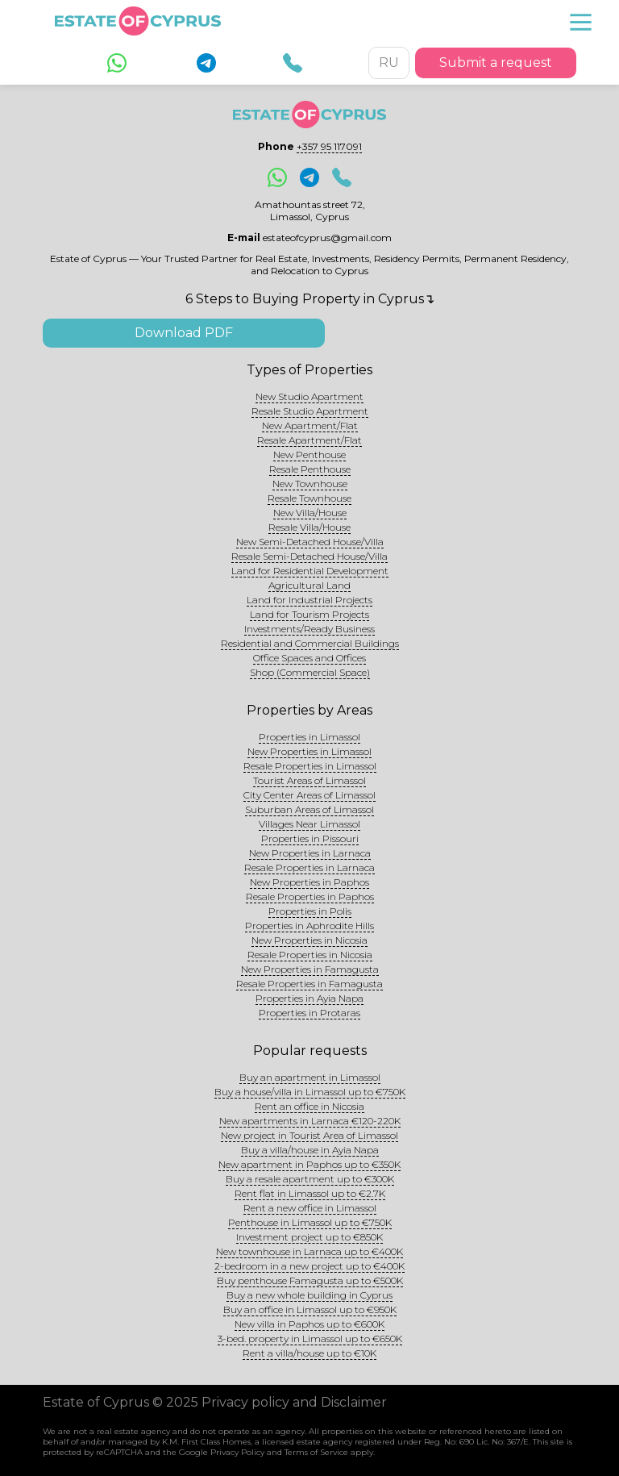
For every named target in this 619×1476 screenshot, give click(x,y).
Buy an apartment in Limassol (309, 1077)
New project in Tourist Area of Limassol (309, 1135)
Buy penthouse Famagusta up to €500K (310, 1280)
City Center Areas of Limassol (309, 795)
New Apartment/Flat (310, 425)
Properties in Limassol (309, 737)
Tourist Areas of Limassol (309, 780)
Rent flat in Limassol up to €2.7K (310, 1193)
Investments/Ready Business (309, 629)
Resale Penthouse (310, 469)
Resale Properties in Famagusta (309, 984)
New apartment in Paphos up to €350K (309, 1164)
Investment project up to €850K (309, 1237)
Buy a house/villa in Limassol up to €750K (309, 1092)
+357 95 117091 (329, 146)
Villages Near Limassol (309, 824)
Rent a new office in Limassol (309, 1208)
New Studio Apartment (309, 396)
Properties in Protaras (309, 1013)
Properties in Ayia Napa (309, 998)
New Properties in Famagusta (310, 969)
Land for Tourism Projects (309, 614)
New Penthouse (309, 454)
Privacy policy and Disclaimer (294, 1402)
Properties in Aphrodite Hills (309, 925)
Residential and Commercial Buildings (310, 643)
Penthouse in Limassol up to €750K (310, 1222)
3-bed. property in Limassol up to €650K (310, 1338)
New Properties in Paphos (309, 882)
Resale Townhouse (309, 498)
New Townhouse (309, 483)
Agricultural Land (309, 585)
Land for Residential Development (309, 571)
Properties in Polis (309, 911)
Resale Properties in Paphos (310, 896)
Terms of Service (316, 1452)
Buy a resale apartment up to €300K (310, 1179)
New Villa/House (310, 513)
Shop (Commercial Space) (310, 672)
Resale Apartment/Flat (309, 440)
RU (389, 62)
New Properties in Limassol (309, 751)
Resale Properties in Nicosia (309, 955)
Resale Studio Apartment (309, 411)
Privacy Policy (237, 1452)
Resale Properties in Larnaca (309, 867)
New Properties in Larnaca (310, 853)
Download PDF (184, 332)
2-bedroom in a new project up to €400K (309, 1266)
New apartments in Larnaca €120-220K (310, 1121)
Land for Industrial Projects (309, 600)
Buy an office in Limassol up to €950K (310, 1309)
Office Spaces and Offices (309, 658)
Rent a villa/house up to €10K (309, 1353)
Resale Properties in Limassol (309, 766)
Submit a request (495, 62)
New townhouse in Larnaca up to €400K (309, 1251)
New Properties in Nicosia (309, 940)
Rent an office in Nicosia (309, 1106)
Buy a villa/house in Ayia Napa (310, 1150)
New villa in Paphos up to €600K (309, 1324)
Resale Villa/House (309, 527)
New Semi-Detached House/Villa (310, 542)
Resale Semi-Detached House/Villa (309, 556)
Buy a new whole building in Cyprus (309, 1295)
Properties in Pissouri (310, 838)
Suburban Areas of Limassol (309, 809)
